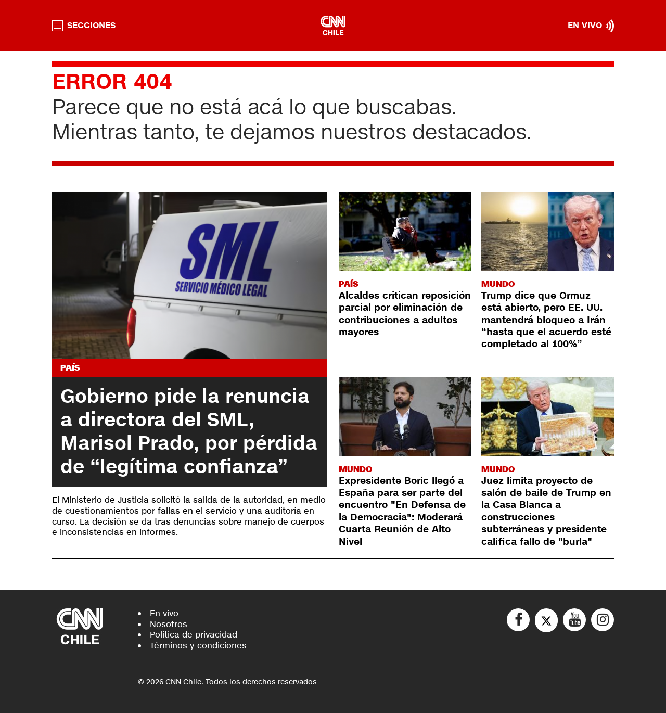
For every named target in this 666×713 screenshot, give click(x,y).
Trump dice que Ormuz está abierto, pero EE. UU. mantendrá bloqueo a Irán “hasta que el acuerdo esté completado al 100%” (546, 320)
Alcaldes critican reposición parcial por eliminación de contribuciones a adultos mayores (405, 314)
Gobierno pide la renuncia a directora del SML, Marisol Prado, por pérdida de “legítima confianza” (188, 432)
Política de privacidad (193, 635)
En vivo (164, 613)
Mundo (498, 284)
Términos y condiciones (198, 646)
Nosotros (168, 624)
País (70, 368)
